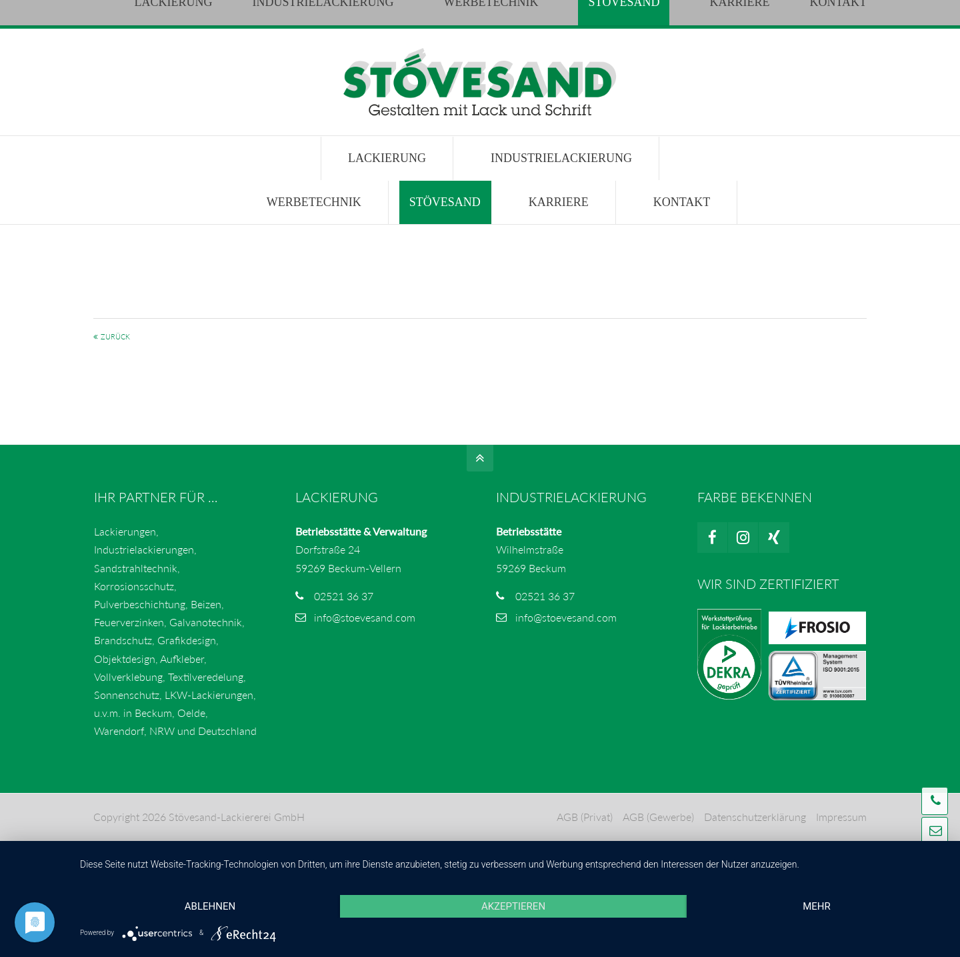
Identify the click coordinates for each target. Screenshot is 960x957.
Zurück (115, 336)
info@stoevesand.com (329, 13)
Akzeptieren (513, 906)
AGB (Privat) (585, 816)
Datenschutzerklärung (755, 816)
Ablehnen (210, 906)
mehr (817, 906)
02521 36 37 (343, 596)
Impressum (841, 816)
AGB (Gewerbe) (658, 816)
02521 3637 (225, 13)
